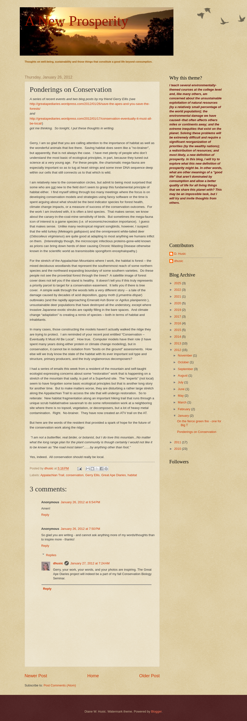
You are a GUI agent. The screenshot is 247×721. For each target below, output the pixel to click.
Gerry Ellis (92, 475)
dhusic (58, 563)
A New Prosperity (76, 21)
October (184, 362)
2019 (178, 310)
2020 (178, 303)
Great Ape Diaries (113, 475)
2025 (178, 283)
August (183, 375)
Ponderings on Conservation (196, 432)
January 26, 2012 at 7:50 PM (80, 529)
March (182, 402)
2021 (178, 296)
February (184, 409)
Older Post (149, 675)
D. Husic (180, 253)
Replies (51, 555)
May (181, 395)
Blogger (156, 711)
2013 (178, 343)
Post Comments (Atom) (60, 685)
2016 (178, 323)
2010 (178, 449)
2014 (178, 336)
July (181, 382)
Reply (45, 515)
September (186, 369)
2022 (178, 289)
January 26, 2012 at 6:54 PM (80, 502)
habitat (132, 475)
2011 (178, 442)
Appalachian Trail (52, 475)
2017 (178, 316)
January (184, 415)
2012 (178, 350)
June (181, 389)
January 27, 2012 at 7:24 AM (90, 563)
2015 (178, 330)
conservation (74, 475)
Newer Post (36, 675)
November (185, 355)
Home (93, 675)
